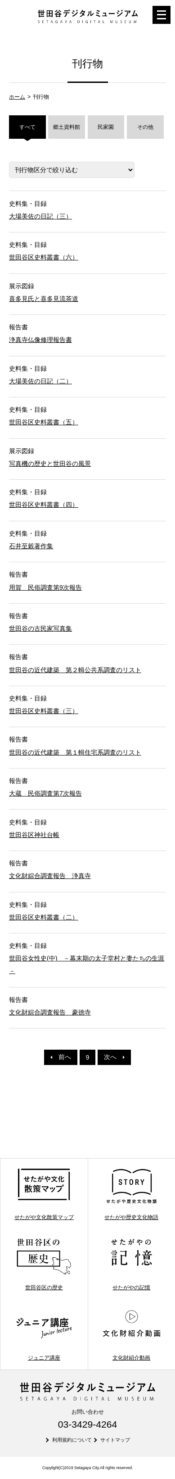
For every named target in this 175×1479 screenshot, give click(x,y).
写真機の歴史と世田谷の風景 (50, 463)
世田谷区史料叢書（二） (43, 917)
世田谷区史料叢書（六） (43, 257)
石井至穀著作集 (31, 546)
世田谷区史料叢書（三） (43, 710)
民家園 (106, 127)
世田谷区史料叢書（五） (43, 422)
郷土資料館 (66, 127)
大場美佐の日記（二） (40, 381)
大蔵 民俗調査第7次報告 (45, 793)
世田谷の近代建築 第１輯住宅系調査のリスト (75, 752)
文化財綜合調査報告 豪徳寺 (50, 1012)
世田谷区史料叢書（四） (43, 504)
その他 (145, 127)
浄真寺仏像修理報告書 (40, 339)
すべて (27, 127)
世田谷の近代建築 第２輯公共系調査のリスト (75, 670)
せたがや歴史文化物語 (131, 1194)
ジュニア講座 (43, 1334)
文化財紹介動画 (131, 1334)
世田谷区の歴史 (43, 1264)
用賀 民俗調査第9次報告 (45, 587)
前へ (60, 1056)
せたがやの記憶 (131, 1264)
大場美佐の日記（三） (40, 216)
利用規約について (72, 1440)
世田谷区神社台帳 (34, 834)
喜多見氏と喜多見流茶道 (43, 298)
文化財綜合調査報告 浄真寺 (50, 875)
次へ (114, 1056)
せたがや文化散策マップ (43, 1194)
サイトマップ (115, 1440)
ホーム (17, 97)
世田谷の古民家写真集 (40, 628)
